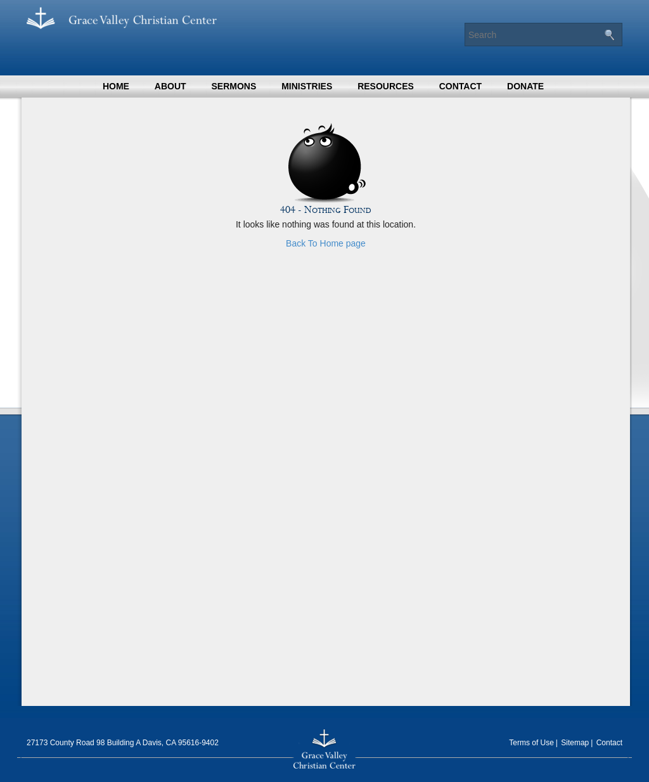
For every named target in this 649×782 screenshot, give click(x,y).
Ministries (306, 86)
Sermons (233, 86)
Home (116, 86)
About (170, 86)
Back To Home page (326, 243)
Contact (460, 86)
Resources (385, 86)
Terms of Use (531, 742)
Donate (525, 86)
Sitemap (575, 742)
